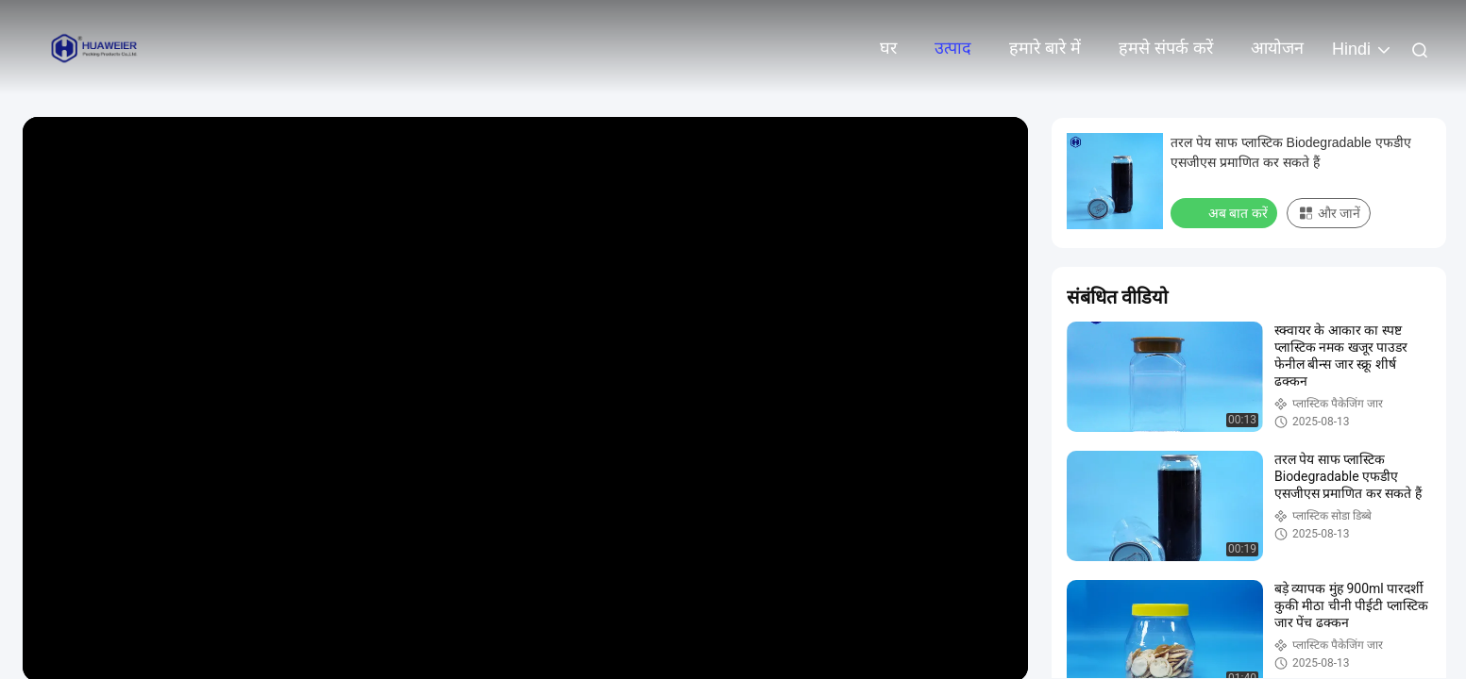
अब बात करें (1226, 212)
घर (888, 48)
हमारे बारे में (1045, 48)
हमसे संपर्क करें (1166, 48)
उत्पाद (953, 48)
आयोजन (1277, 48)
